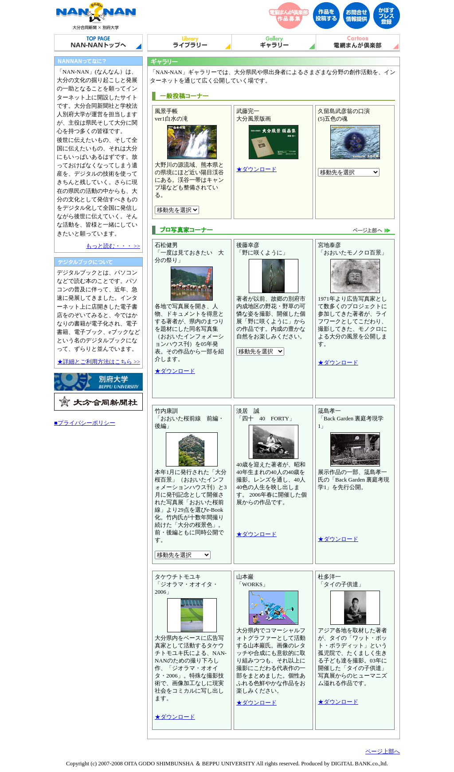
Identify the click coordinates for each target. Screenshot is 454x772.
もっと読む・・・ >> (113, 246)
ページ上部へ (382, 751)
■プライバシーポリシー (84, 423)
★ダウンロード (256, 169)
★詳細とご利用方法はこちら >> (98, 362)
